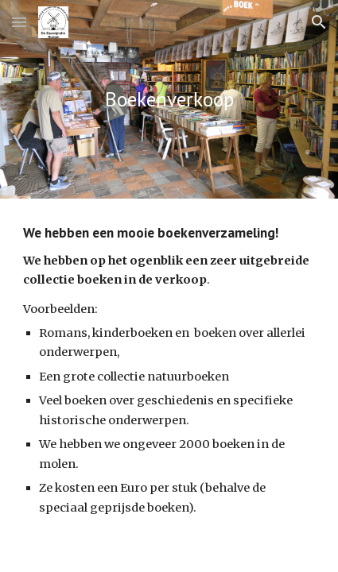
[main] (169, 99)
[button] (19, 22)
